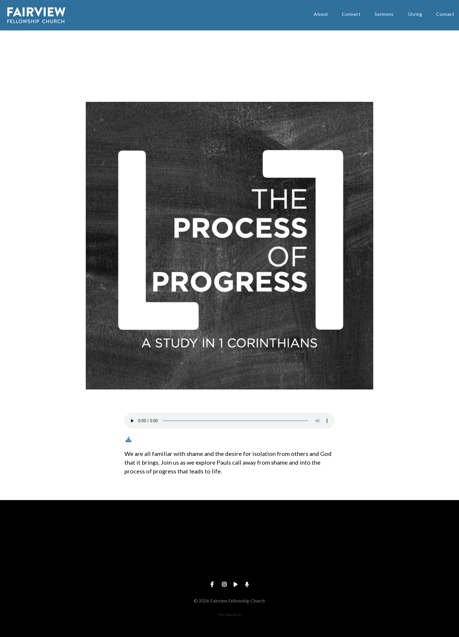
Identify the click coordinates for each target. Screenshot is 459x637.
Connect (351, 14)
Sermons (384, 14)
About (321, 14)
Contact (445, 14)
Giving (415, 14)
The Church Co (229, 614)
